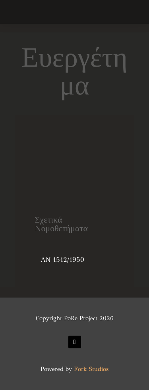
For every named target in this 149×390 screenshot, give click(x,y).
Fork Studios (91, 369)
